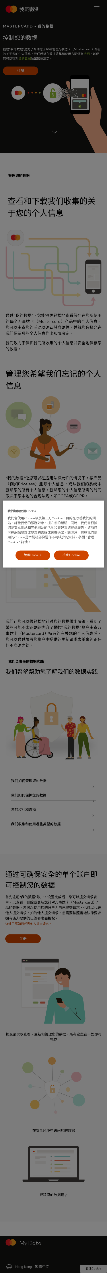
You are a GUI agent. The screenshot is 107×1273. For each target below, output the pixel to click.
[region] (53, 534)
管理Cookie (33, 555)
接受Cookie (71, 555)
